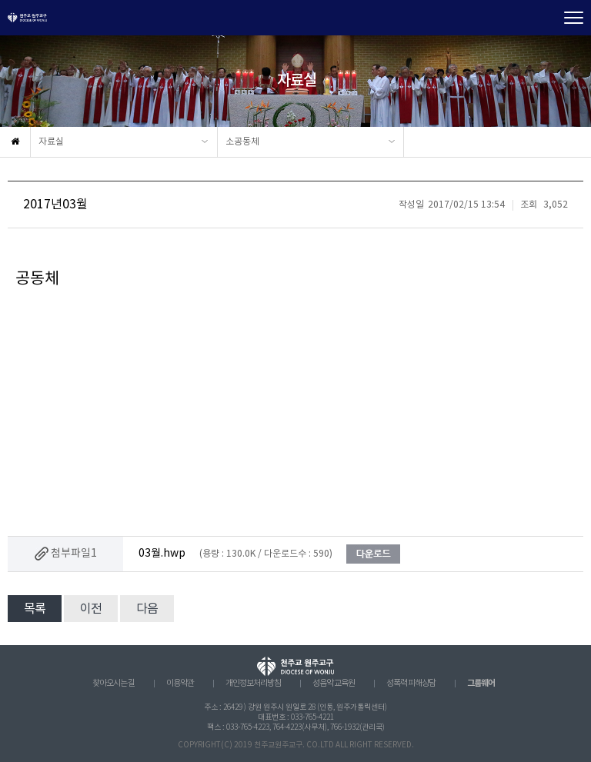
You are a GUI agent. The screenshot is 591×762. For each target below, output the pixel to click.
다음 (147, 609)
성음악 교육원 (333, 683)
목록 (34, 609)
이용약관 (180, 683)
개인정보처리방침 (253, 683)
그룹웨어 (481, 683)
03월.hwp (162, 553)
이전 (91, 609)
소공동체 (242, 142)
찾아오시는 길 (113, 683)
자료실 (51, 142)
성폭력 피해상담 (411, 683)
